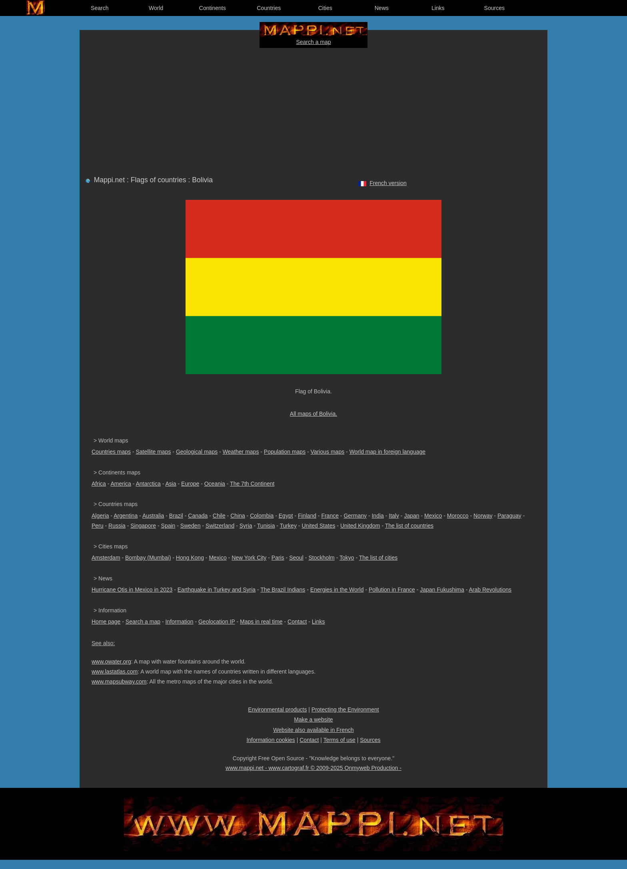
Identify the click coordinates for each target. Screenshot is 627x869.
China (237, 515)
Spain (168, 525)
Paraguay (509, 515)
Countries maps (111, 451)
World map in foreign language (387, 451)
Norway (482, 515)
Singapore (143, 525)
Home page (106, 621)
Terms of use (339, 740)
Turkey (288, 525)
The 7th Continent (252, 483)
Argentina (126, 515)
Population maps (285, 451)
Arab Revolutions (490, 589)
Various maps (328, 451)
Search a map (313, 42)
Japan (411, 515)
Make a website (313, 719)
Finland (307, 515)
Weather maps (241, 451)
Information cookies (270, 740)
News (382, 8)
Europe (190, 483)
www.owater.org (111, 661)
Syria (246, 525)
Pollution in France (392, 589)
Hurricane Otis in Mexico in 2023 (132, 589)
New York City (249, 557)
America (120, 483)
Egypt (286, 515)
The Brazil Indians (282, 589)
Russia (117, 525)
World (156, 8)
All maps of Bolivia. (313, 414)
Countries (269, 8)
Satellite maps (153, 451)
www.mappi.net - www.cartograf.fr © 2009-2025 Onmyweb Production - (313, 768)
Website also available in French (313, 730)
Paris (278, 557)
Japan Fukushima (442, 589)
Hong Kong (190, 557)
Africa (99, 483)
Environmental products (277, 709)
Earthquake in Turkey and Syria (217, 589)
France (330, 515)
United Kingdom (360, 525)
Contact (297, 621)
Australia (153, 515)
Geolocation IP (216, 621)
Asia (170, 483)
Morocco (458, 515)
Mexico (433, 515)
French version (388, 183)
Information (179, 621)
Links (438, 8)
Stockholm (321, 557)
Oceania (214, 483)
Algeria (100, 515)
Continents (212, 8)
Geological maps (197, 451)
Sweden (190, 525)
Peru (98, 525)
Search (99, 8)
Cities (325, 8)
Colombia (262, 515)
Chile (219, 515)
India (377, 515)
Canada (198, 515)
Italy (394, 515)
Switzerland (220, 525)
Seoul (296, 557)
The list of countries (409, 525)
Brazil (176, 515)
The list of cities (378, 557)
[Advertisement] (313, 110)
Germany (355, 515)
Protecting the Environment (345, 709)
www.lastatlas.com (115, 671)
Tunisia (266, 525)
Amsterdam (106, 557)
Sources (494, 8)
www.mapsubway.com (119, 681)
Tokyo (346, 557)
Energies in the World (337, 589)
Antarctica (148, 483)
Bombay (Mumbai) (148, 557)
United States (318, 525)
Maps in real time (261, 621)
